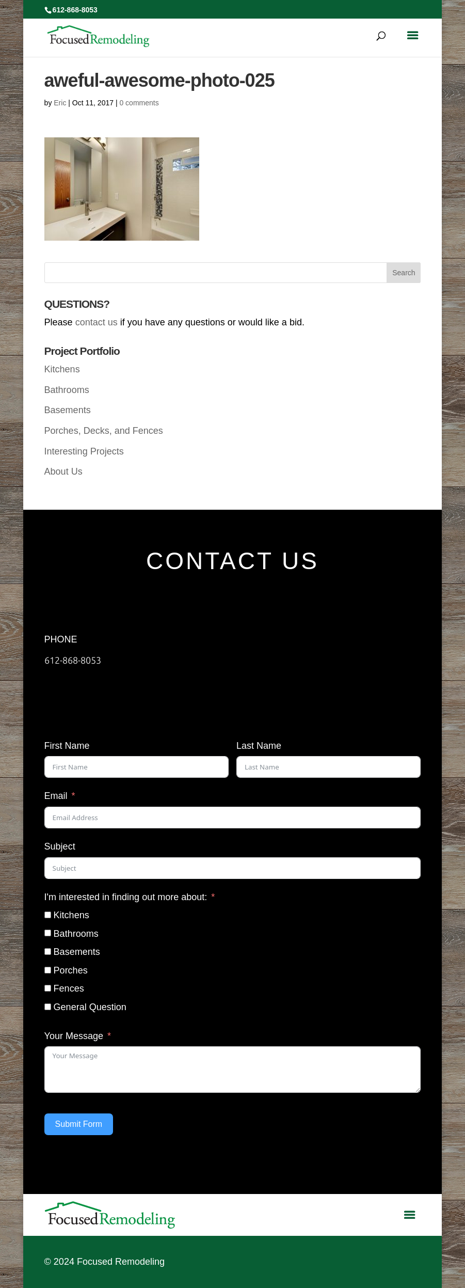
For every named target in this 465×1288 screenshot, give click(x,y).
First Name (67, 746)
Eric (60, 103)
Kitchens (62, 369)
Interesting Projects (84, 451)
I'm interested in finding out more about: (125, 897)
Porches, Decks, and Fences (103, 431)
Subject (59, 846)
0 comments (138, 103)
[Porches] (47, 970)
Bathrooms (66, 390)
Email (56, 796)
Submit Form (79, 1124)
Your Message (73, 1036)
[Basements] (47, 951)
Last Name (258, 746)
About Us (63, 471)
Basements (67, 410)
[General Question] (47, 1006)
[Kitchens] (47, 915)
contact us (96, 322)
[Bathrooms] (47, 933)
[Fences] (47, 988)
